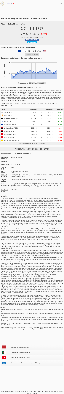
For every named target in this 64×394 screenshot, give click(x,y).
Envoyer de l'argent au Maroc (20, 347)
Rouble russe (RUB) (8, 124)
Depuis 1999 (41, 83)
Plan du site (24, 391)
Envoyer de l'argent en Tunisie (20, 357)
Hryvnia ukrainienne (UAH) (10, 140)
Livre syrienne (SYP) (9, 131)
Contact (35, 393)
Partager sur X (32, 42)
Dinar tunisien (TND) (8, 134)
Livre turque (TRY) (8, 137)
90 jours (31, 83)
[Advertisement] (32, 12)
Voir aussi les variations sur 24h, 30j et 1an (32, 143)
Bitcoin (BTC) (6, 115)
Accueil (17, 391)
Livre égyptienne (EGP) (9, 118)
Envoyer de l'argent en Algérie (20, 352)
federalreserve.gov (40, 179)
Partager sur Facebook (32, 39)
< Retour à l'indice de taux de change (32, 149)
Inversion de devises (32, 54)
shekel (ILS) (6, 121)
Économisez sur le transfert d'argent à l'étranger (26, 363)
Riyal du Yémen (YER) (9, 128)
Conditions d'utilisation (36, 391)
